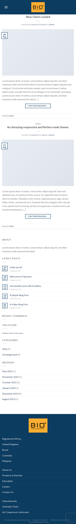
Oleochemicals (9, 501)
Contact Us (7, 492)
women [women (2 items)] (21, 333)
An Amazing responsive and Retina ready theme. (38, 127)
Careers (6, 486)
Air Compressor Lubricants (15, 512)
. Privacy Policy (40, 520)
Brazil (5, 449)
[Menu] (6, 7)
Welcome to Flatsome (21, 276)
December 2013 (10, 393)
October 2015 (9, 382)
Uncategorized (9, 354)
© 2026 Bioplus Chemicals (17, 520)
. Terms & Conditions (60, 520)
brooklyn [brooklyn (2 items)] (5, 333)
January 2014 (8, 388)
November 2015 (10, 376)
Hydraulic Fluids (10, 506)
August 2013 (8, 399)
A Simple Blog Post (19, 295)
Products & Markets (12, 475)
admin (52, 25)
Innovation (7, 481)
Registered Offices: (12, 438)
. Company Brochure (38, 522)
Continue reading (38, 105)
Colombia (7, 455)
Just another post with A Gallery (25, 285)
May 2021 (7, 371)
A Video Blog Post (19, 304)
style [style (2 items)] (16, 333)
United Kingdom (10, 444)
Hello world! (16, 267)
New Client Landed (38, 16)
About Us (7, 469)
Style (12, 116)
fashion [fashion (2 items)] (11, 333)
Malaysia (6, 461)
